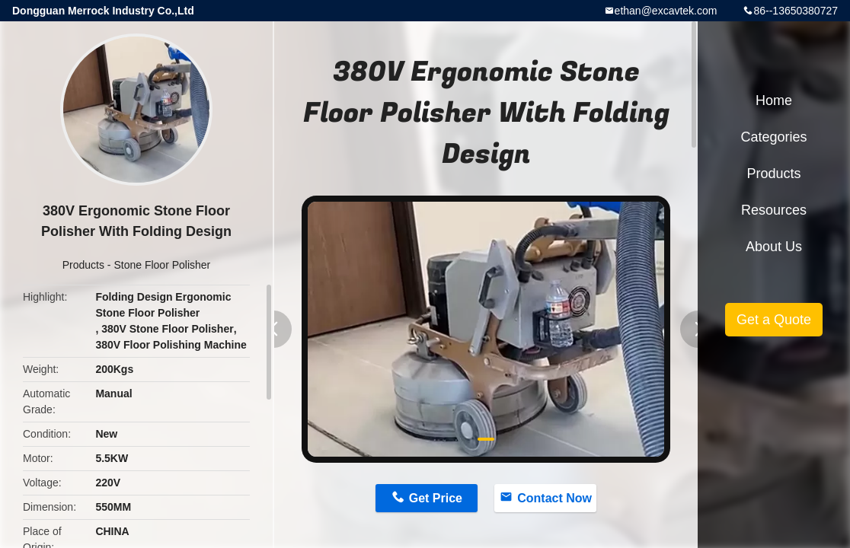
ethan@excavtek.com (666, 11)
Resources (774, 210)
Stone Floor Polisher (161, 265)
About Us (774, 246)
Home (774, 100)
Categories (773, 137)
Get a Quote (774, 319)
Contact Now (554, 498)
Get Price (435, 498)
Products (83, 265)
